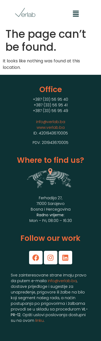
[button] (75, 14)
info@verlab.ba (50, 121)
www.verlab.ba (51, 127)
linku (39, 320)
